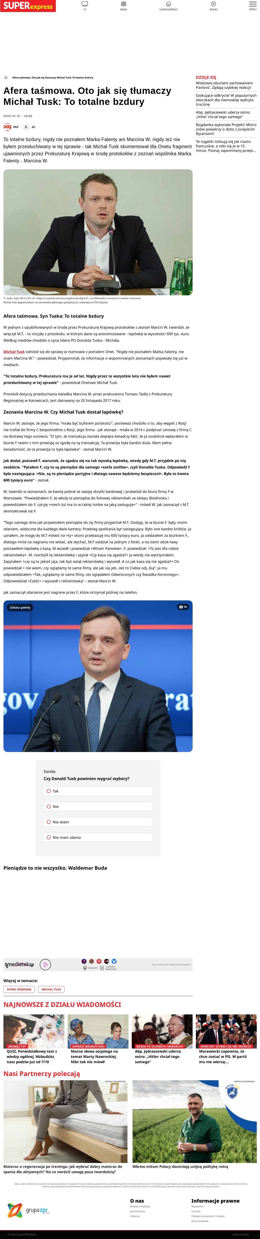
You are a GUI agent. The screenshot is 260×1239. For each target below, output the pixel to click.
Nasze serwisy (243, 1234)
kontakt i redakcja (140, 1206)
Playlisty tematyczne (108, 968)
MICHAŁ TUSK (51, 989)
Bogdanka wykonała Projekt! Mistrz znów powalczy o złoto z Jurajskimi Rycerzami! (226, 129)
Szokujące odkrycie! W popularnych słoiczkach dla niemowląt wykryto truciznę (226, 100)
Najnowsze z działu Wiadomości (62, 1004)
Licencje (196, 1211)
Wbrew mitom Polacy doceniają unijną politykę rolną (180, 1166)
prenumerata (137, 1211)
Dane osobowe (199, 1221)
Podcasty (90, 968)
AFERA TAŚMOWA (19, 989)
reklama (134, 1216)
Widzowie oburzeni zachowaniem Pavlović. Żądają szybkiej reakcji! (224, 85)
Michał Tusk (14, 351)
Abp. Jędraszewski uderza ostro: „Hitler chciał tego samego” (223, 114)
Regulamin (197, 1206)
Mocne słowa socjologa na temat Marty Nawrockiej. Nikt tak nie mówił (98, 1056)
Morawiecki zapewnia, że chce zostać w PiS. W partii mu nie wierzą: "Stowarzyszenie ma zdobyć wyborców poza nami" (226, 1056)
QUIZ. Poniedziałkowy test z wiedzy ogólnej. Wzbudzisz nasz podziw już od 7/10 (34, 1056)
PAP (16, 127)
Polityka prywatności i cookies (208, 1216)
